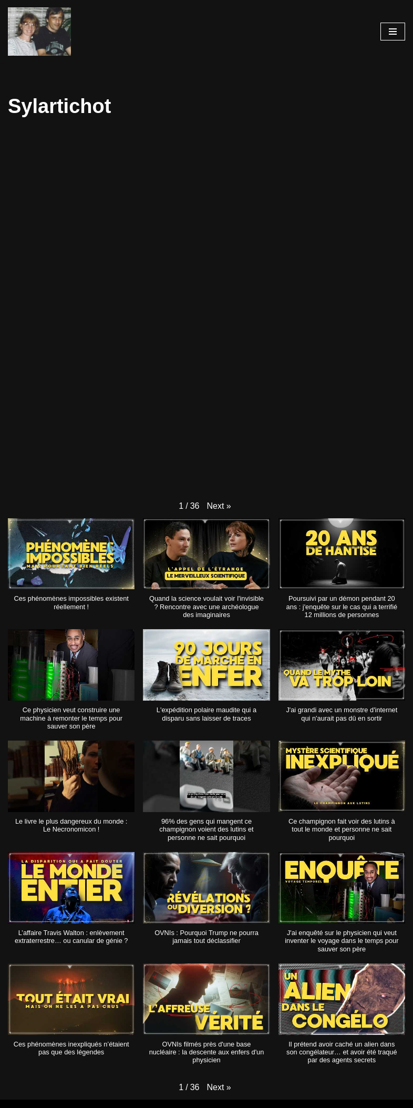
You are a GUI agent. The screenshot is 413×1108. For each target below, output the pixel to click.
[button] (218, 506)
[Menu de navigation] (392, 31)
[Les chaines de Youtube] (39, 31)
